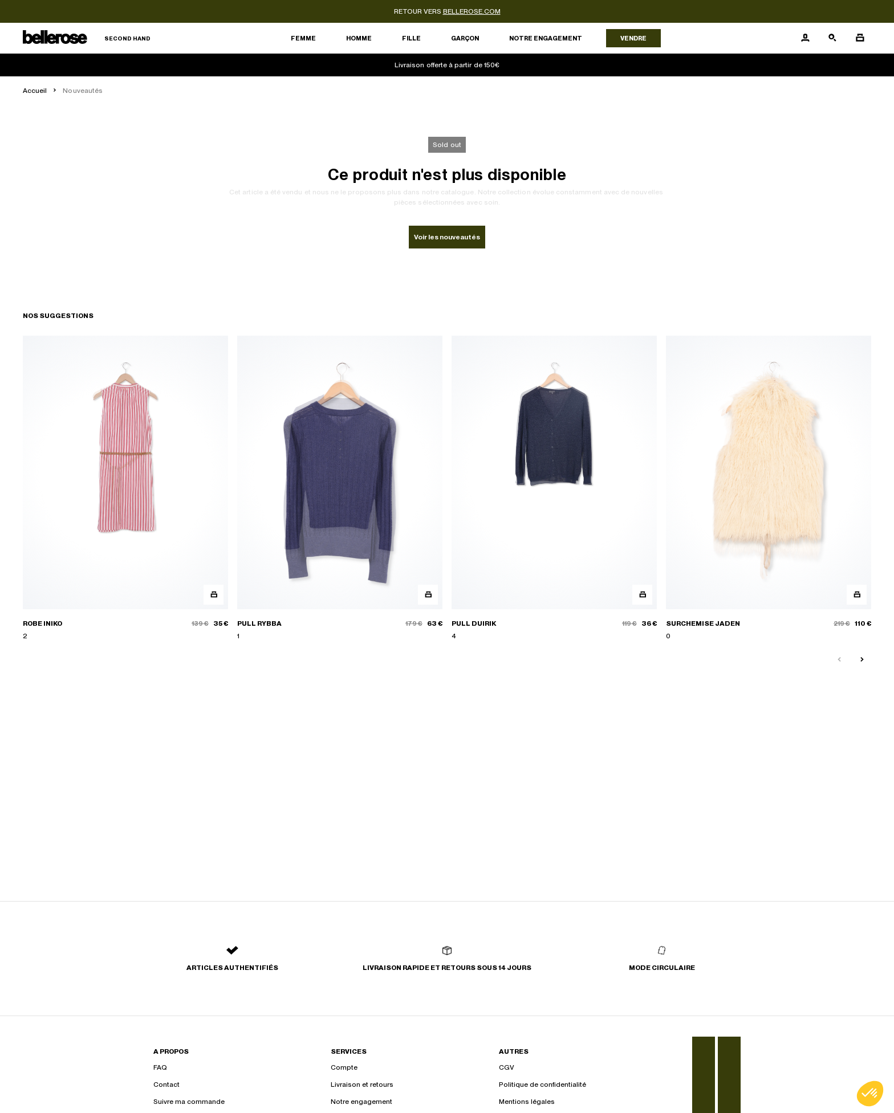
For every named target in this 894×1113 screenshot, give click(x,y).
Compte (344, 1067)
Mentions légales (527, 1102)
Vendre (633, 38)
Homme (359, 38)
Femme (303, 38)
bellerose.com (472, 11)
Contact (166, 1084)
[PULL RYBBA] (339, 488)
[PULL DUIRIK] (554, 488)
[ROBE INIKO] (125, 488)
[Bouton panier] (859, 38)
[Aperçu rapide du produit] (214, 595)
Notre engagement (545, 38)
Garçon (465, 38)
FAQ (160, 1067)
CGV (506, 1067)
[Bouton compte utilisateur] (805, 38)
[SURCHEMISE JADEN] (768, 488)
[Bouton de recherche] (832, 38)
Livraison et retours (362, 1084)
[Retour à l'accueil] (87, 38)
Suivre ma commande (189, 1102)
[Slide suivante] (862, 660)
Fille (411, 38)
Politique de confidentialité (542, 1084)
